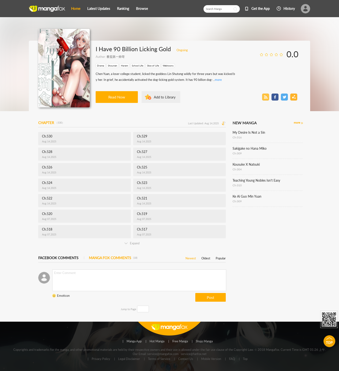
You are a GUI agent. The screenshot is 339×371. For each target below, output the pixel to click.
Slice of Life (153, 65)
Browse (142, 8)
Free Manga (180, 341)
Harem (124, 65)
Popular (221, 257)
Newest (190, 257)
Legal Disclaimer (129, 359)
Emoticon (63, 295)
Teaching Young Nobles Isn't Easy (256, 180)
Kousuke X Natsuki (246, 164)
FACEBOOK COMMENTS (58, 257)
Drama (100, 65)
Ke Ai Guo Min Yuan (247, 196)
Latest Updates (98, 8)
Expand (131, 243)
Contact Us (185, 359)
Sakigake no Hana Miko (250, 148)
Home (75, 8)
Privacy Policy (101, 359)
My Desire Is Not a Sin (249, 132)
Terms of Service (159, 359)
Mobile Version (211, 359)
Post (210, 297)
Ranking (123, 8)
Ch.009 (237, 153)
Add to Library (165, 97)
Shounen (112, 65)
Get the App (260, 8)
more (218, 80)
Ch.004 (237, 169)
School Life (137, 65)
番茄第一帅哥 (115, 57)
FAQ (232, 359)
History (289, 8)
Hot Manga (157, 341)
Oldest (205, 257)
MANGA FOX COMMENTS (113, 257)
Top (245, 359)
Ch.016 (237, 137)
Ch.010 (237, 185)
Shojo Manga (204, 341)
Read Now (116, 97)
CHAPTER (51, 122)
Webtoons (168, 65)
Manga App (134, 341)
